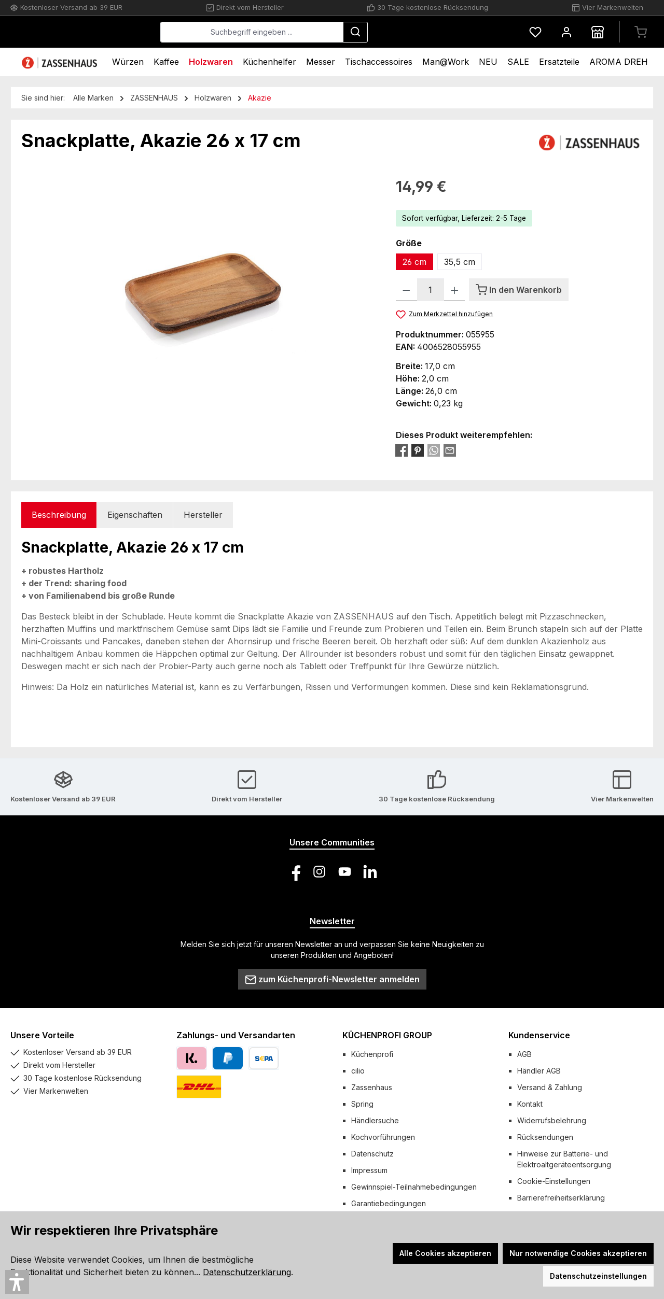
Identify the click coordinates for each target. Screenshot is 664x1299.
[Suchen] (433, 32)
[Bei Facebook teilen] (401, 450)
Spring (362, 1103)
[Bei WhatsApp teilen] (433, 450)
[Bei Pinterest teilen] (417, 450)
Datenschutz (372, 1153)
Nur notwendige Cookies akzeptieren (578, 1253)
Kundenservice (539, 1035)
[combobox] (329, 32)
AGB (524, 1054)
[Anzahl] (431, 289)
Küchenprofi (372, 1054)
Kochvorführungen (383, 1137)
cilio (358, 1070)
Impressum (369, 1170)
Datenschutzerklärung (247, 1272)
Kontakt (530, 1103)
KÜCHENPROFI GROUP (387, 1035)
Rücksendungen (545, 1137)
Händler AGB (539, 1070)
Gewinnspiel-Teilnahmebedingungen (414, 1186)
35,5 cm (459, 262)
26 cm (414, 262)
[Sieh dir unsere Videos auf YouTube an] (344, 871)
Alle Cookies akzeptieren (445, 1253)
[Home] (60, 62)
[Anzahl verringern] (406, 289)
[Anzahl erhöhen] (454, 289)
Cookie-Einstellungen (553, 1181)
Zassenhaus (371, 1087)
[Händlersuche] (598, 32)
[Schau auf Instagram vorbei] (319, 871)
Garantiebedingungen (388, 1203)
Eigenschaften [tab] (134, 515)
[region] (198, 287)
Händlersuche (375, 1120)
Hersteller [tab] (203, 515)
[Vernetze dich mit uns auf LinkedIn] (370, 871)
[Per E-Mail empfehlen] (450, 450)
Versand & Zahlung (549, 1087)
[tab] (58, 515)
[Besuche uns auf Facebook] (294, 871)
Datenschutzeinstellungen (598, 1276)
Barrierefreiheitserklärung (561, 1197)
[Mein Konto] (566, 32)
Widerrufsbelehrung (551, 1120)
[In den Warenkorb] (519, 289)
